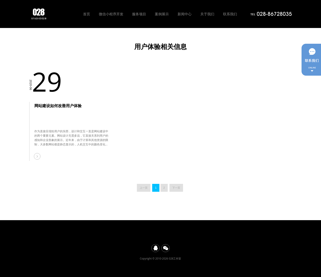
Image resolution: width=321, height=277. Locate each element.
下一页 (176, 187)
